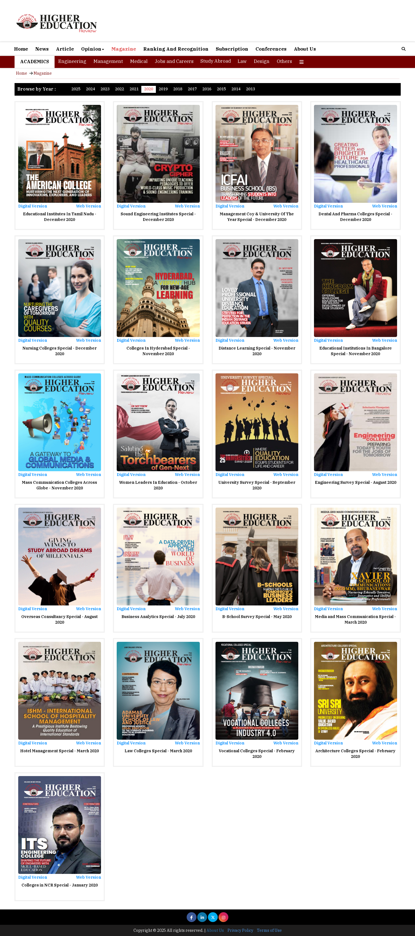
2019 (163, 88)
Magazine (123, 49)
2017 (192, 88)
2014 (235, 88)
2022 (119, 88)
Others (284, 61)
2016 (206, 88)
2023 (104, 88)
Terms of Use (269, 930)
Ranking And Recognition (175, 49)
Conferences (271, 49)
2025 (75, 88)
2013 (250, 88)
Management (108, 61)
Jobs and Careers (174, 61)
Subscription (232, 49)
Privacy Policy (240, 930)
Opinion (92, 49)
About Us (305, 49)
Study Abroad (215, 61)
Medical (138, 61)
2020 (148, 88)
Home (21, 49)
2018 (177, 88)
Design (261, 61)
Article (65, 49)
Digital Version (32, 206)
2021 (134, 88)
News (42, 49)
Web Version (88, 206)
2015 (221, 88)
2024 (90, 88)
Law (242, 61)
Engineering (72, 61)
